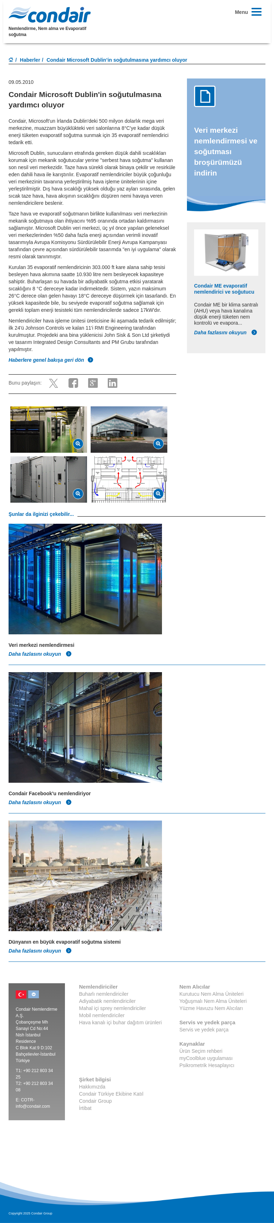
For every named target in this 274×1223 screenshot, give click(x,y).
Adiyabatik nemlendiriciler (107, 1001)
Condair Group (95, 1101)
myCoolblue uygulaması (206, 1058)
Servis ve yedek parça (204, 1029)
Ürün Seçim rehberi (201, 1051)
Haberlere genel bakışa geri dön (51, 360)
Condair (50, 14)
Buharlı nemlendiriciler (104, 994)
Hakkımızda (92, 1087)
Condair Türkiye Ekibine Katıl (111, 1094)
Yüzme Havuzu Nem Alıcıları (211, 1008)
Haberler (30, 60)
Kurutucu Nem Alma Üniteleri (211, 994)
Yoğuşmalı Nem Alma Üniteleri (213, 1001)
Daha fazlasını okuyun (225, 332)
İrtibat (85, 1108)
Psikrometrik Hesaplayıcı (206, 1065)
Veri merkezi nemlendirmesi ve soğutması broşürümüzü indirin (225, 151)
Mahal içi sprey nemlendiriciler (112, 1008)
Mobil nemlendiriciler (102, 1015)
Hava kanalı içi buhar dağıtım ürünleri (120, 1022)
